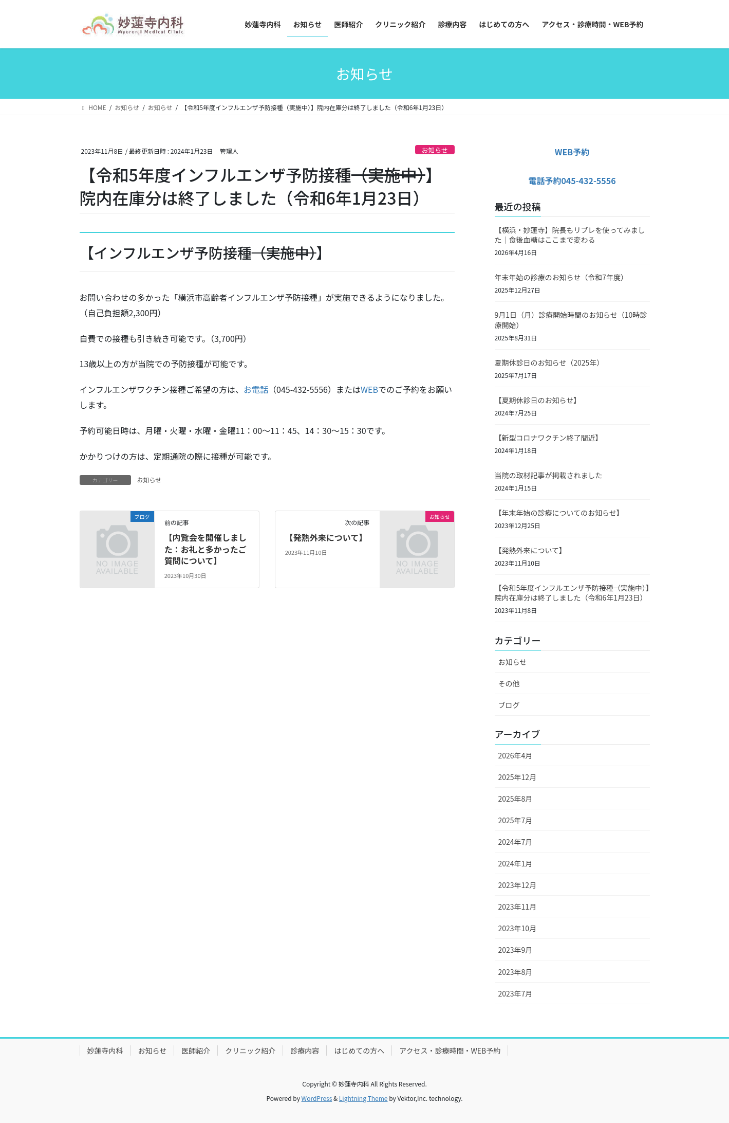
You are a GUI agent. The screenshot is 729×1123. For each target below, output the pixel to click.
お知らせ (435, 150)
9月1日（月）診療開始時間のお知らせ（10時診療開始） (571, 320)
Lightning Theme (363, 1098)
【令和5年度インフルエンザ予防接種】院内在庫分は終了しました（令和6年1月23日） (572, 593)
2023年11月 (517, 906)
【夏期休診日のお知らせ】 (538, 400)
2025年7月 (515, 820)
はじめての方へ (359, 1050)
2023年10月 (517, 928)
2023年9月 (515, 950)
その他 (509, 683)
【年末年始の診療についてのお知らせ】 (559, 513)
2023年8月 (515, 972)
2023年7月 (515, 993)
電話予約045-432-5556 (571, 180)
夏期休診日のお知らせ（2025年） (549, 362)
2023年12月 (517, 885)
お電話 (256, 389)
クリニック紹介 (250, 1050)
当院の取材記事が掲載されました (549, 475)
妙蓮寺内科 (105, 1050)
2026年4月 (515, 755)
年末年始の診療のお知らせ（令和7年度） (561, 277)
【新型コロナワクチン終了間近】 (549, 437)
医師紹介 (195, 1050)
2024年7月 (515, 842)
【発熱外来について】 (326, 537)
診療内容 (304, 1050)
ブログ (509, 705)
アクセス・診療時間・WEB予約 (449, 1050)
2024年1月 (515, 863)
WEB (369, 389)
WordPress (317, 1098)
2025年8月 (515, 798)
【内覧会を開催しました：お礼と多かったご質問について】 (205, 549)
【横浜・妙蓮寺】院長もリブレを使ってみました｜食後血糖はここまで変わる (570, 235)
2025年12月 (517, 777)
